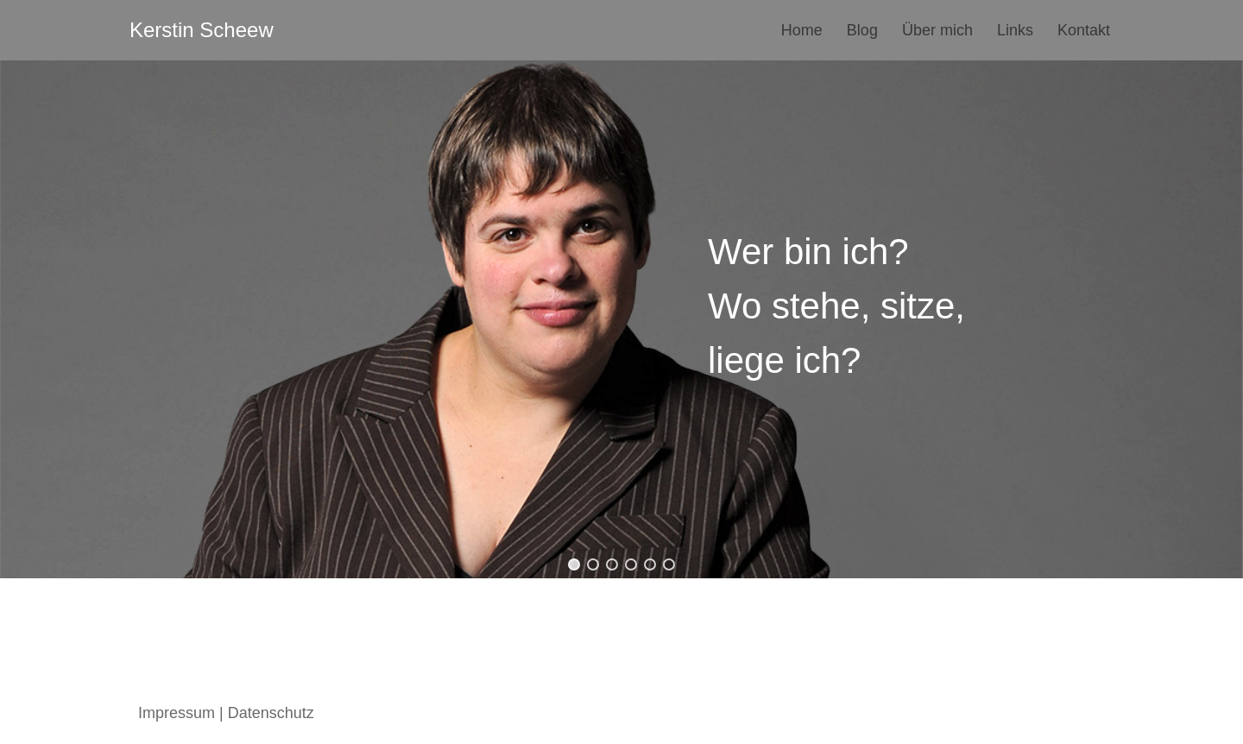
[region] (621, 319)
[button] (574, 564)
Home (802, 30)
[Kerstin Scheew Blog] (201, 30)
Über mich (937, 30)
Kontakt (1083, 30)
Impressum (176, 713)
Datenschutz (271, 713)
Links (1015, 30)
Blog (862, 30)
